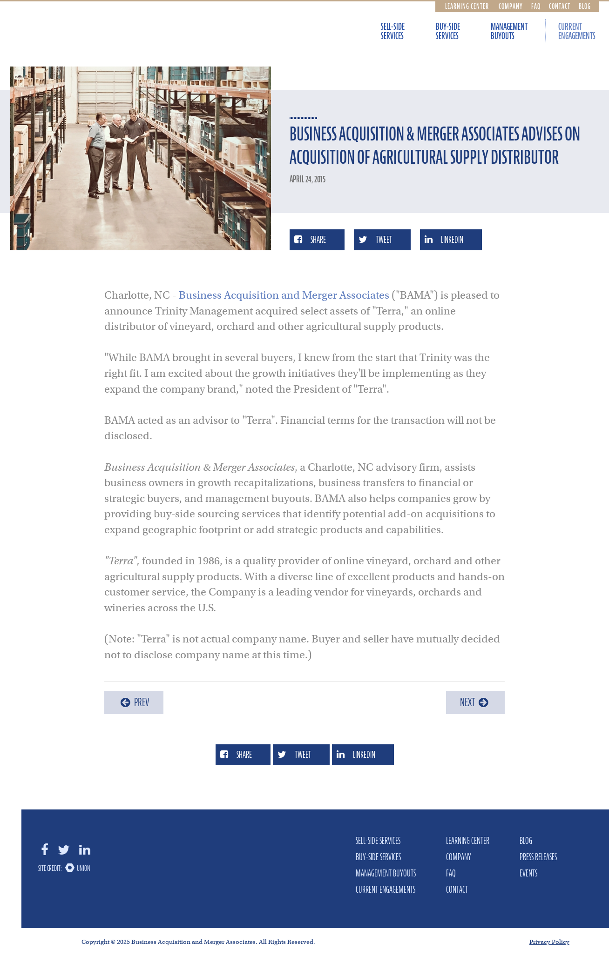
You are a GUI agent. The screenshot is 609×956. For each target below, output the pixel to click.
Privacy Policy (549, 942)
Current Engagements (576, 31)
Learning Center (467, 6)
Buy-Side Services (448, 31)
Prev (133, 702)
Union (83, 868)
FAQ (536, 6)
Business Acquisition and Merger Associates (284, 294)
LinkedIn (444, 239)
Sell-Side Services (393, 31)
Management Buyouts (509, 31)
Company (511, 6)
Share (310, 239)
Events (528, 873)
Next (475, 702)
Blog (585, 6)
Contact (559, 6)
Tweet (375, 239)
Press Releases (538, 856)
